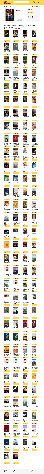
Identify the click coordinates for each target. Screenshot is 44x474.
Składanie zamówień (24, 471)
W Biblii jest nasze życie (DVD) (26, 275)
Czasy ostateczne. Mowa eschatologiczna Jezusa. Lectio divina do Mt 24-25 (16, 301)
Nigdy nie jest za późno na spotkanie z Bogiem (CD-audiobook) (16, 103)
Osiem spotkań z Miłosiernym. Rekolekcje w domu (35, 50)
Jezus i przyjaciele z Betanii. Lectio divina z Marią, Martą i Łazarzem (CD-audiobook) (16, 169)
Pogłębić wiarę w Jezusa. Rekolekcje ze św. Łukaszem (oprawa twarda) (7, 446)
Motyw (38, 6)
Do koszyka (30, 12)
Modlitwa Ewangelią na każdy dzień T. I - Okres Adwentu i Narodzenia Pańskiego (35, 433)
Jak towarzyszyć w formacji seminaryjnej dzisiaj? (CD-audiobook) (35, 143)
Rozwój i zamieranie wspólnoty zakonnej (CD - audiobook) (26, 406)
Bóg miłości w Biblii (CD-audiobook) (26, 341)
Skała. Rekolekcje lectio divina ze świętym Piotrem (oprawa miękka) (35, 314)
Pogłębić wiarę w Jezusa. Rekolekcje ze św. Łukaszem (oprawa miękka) (7, 341)
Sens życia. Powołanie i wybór (7, 393)
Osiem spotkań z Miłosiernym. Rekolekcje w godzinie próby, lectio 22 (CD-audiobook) (7, 143)
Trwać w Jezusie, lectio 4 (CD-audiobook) (7, 367)
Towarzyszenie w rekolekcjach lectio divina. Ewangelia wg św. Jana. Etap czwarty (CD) (35, 195)
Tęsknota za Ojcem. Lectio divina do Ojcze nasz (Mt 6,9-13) (16, 354)
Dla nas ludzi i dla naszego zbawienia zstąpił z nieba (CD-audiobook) (35, 367)
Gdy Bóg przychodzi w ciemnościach (7, 235)
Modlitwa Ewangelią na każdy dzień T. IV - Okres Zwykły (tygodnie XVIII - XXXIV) (16, 433)
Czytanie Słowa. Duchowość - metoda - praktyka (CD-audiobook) (35, 261)
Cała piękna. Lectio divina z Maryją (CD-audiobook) (16, 222)
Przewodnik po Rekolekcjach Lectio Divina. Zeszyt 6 (25, 156)
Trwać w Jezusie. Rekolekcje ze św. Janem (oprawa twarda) (7, 433)
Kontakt (41, 4)
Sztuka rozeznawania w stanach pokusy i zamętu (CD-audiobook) (7, 77)
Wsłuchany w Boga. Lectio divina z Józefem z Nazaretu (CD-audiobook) (16, 235)
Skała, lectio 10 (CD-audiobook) (16, 288)
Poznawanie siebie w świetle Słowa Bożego (34, 446)
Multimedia (21, 4)
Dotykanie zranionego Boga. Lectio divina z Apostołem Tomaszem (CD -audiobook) (25, 143)
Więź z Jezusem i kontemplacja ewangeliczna (34, 288)
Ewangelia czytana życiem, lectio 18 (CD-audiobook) (34, 182)
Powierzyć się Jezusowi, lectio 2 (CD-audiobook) (16, 367)
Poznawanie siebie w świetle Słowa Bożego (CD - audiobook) (16, 420)
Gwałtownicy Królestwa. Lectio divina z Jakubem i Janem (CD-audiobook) (16, 130)
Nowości (36, 4)
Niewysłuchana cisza (7, 419)
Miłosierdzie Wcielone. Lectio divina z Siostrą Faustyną (16, 143)
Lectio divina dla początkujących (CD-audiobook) (34, 90)
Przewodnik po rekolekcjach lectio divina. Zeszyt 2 (35, 235)
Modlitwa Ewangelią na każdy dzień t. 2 (7, 182)
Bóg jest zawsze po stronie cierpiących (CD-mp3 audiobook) (35, 341)
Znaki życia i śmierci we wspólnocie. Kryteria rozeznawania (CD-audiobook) (26, 37)
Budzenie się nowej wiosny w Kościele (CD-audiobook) (16, 156)
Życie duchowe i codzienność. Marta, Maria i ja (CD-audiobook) (7, 327)
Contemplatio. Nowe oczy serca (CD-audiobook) (16, 64)
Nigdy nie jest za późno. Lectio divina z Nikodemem (16, 90)
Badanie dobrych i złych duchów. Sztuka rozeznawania (16, 77)
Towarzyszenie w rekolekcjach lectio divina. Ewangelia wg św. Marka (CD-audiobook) (26, 248)
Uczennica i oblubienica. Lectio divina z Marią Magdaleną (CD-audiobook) (26, 195)
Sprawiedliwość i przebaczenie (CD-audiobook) (25, 64)
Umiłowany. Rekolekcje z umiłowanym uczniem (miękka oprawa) (7, 248)
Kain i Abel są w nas (34, 393)
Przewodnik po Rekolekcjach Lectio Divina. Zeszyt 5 (25, 169)
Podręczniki (31, 4)
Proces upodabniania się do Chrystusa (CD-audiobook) (7, 103)
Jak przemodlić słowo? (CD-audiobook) (35, 406)
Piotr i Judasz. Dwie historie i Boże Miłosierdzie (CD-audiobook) (6, 301)
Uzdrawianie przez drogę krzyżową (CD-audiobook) (26, 420)
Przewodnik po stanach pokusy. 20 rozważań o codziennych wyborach (7, 195)
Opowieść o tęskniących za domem (26, 288)
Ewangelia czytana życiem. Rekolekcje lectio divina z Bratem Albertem (35, 209)
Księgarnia (33, 473)
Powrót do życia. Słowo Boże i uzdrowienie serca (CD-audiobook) (16, 209)
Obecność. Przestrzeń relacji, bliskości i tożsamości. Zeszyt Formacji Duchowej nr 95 (35, 116)
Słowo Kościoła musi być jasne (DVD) (7, 169)
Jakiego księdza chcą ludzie (16, 393)
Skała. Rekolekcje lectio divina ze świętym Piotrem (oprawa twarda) (7, 314)
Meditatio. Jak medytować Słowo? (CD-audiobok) (26, 130)
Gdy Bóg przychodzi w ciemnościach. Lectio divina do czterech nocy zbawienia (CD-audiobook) (16, 248)
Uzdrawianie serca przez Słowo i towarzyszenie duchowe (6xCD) (7, 406)
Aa (32, 6)
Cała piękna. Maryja (25, 208)
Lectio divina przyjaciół (7, 129)
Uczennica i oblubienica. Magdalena (26, 182)
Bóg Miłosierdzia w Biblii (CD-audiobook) (7, 288)
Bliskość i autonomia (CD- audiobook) (26, 90)
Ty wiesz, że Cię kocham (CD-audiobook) (7, 275)
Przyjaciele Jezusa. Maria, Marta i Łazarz (35, 156)
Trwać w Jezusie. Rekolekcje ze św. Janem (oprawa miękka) (35, 327)
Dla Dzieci (26, 4)
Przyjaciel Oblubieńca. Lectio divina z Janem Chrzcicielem (34, 64)
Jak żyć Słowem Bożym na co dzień (26, 393)
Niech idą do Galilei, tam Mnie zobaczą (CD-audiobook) (26, 50)
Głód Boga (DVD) (6, 261)
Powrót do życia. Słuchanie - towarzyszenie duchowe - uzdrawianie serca (16, 327)
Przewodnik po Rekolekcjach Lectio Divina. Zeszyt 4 (7, 209)
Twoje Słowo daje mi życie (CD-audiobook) (25, 354)
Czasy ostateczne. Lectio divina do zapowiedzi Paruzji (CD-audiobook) (7, 354)
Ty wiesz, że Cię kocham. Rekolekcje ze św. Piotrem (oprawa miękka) (26, 327)
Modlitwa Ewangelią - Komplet (34, 169)
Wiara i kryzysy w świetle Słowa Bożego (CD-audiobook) (16, 275)
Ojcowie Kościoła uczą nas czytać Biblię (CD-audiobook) (25, 314)
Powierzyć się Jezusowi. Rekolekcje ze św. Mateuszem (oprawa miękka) (16, 341)
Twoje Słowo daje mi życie (7, 90)
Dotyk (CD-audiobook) (16, 37)
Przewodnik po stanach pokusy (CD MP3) (35, 380)
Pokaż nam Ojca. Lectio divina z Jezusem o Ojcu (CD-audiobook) (7, 64)
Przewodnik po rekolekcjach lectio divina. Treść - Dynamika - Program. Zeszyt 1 (16, 261)
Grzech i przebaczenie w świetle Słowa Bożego (7, 459)
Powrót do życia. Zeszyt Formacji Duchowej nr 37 (35, 420)
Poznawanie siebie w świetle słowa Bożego (16, 314)
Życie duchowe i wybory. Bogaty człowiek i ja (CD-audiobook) (16, 380)
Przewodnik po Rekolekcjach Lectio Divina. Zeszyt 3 (34, 222)
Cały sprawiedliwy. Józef (26, 221)
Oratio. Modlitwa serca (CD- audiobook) (34, 77)
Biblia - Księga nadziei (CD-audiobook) (34, 248)
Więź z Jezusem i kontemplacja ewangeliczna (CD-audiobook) (25, 380)
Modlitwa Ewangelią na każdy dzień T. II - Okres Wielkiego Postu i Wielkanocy (26, 433)
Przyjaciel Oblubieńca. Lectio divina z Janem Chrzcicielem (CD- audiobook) (25, 77)
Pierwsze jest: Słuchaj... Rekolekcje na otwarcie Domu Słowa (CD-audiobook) (26, 116)
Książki (17, 4)
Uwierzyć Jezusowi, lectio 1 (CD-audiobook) (26, 367)
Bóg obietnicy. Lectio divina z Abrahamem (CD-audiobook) (7, 156)
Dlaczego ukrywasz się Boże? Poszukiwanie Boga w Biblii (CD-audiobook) (7, 380)
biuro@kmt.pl (33, 471)
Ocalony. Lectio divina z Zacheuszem (26, 261)
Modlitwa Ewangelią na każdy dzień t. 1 (16, 182)
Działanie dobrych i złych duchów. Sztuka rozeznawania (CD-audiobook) (7, 116)
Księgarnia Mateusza (8, 3)
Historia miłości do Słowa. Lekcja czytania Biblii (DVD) (35, 275)
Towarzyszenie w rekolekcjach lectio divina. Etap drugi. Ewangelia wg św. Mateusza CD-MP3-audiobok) (26, 235)
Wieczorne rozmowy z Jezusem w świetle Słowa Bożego (16, 459)
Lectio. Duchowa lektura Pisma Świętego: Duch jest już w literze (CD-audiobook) (26, 103)
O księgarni (5, 471)
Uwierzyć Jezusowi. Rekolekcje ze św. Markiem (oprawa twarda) (26, 446)
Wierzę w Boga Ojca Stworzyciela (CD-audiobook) (34, 354)
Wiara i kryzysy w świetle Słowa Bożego (7, 222)
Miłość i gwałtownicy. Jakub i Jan (34, 103)
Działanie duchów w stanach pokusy (16, 50)
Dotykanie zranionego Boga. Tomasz (34, 130)
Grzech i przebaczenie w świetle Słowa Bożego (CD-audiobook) (16, 406)
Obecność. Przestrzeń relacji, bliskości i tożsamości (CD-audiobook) (16, 116)
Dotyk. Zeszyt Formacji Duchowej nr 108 (35, 37)
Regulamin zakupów (15, 471)
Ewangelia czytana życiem (16, 195)
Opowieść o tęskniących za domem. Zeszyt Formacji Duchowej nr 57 (26, 301)
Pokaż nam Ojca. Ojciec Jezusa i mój (7, 37)
